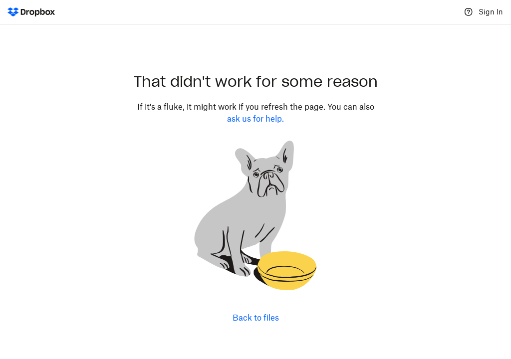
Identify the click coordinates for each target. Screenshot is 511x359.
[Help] (469, 12)
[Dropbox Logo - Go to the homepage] (31, 12)
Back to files (256, 318)
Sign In (491, 11)
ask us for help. (255, 119)
